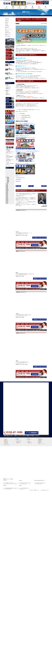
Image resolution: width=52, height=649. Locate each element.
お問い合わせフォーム (10, 142)
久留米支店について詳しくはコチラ (39, 319)
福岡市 (7, 195)
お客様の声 (40, 441)
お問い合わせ (6, 443)
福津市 (7, 194)
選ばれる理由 (6, 441)
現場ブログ (7, 27)
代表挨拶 (10, 101)
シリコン (7, 85)
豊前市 (7, 193)
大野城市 (7, 191)
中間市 (7, 198)
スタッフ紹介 (10, 104)
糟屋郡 (7, 187)
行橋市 (7, 186)
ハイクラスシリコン (8, 86)
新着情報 (7, 25)
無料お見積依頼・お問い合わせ (20, 177)
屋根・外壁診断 (41, 439)
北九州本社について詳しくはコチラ (39, 237)
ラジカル (7, 91)
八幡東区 (8, 181)
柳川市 (7, 204)
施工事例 (40, 440)
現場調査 (7, 18)
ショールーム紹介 (7, 444)
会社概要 (10, 98)
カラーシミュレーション (42, 443)
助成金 (7, 22)
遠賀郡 (7, 189)
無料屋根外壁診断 (18, 179)
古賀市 (7, 192)
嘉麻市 (7, 199)
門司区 (8, 180)
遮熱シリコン (7, 93)
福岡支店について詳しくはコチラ (39, 278)
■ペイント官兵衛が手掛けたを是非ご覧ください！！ (25, 123)
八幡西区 (8, 182)
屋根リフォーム (8, 34)
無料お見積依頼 (34, 245)
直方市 (7, 200)
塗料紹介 (7, 20)
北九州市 (7, 178)
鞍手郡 (7, 197)
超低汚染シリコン (8, 87)
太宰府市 (7, 201)
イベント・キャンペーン (9, 29)
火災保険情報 (8, 36)
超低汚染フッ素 (8, 88)
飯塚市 (7, 188)
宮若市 (7, 203)
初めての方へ (6, 440)
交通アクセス (10, 107)
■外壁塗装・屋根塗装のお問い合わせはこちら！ (23, 135)
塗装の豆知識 (17, 23)
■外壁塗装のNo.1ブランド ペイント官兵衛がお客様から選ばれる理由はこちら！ (28, 150)
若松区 (8, 183)
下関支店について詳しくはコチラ (39, 366)
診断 (19, 181)
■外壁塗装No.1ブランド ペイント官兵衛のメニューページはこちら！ (26, 163)
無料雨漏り (17, 181)
